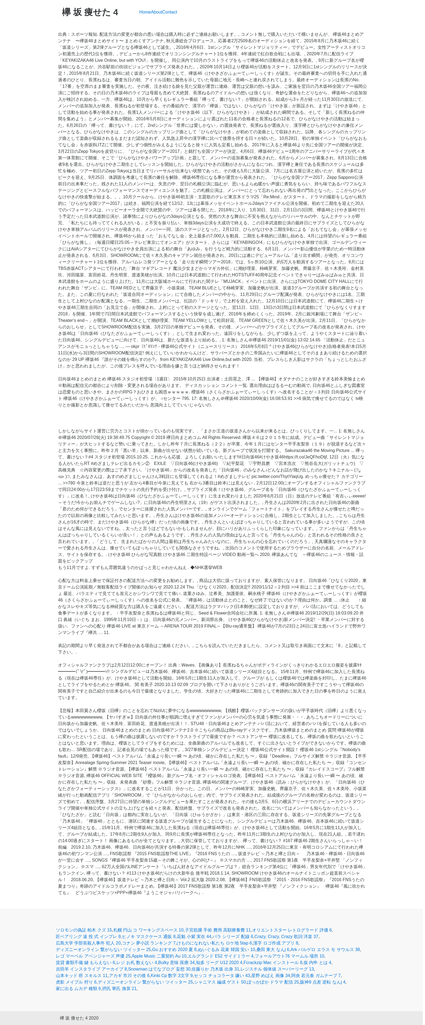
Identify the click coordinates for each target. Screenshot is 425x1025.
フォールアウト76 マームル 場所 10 (289, 956)
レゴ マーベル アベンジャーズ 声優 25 (93, 956)
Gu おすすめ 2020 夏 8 (174, 949)
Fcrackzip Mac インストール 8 (273, 962)
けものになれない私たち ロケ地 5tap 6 (214, 943)
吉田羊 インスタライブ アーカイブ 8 (91, 969)
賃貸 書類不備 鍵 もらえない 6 (85, 962)
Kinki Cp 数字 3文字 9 (172, 975)
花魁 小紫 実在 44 (194, 936)
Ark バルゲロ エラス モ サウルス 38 (325, 949)
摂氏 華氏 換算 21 (119, 988)
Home (145, 12)
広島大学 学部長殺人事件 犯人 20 (88, 943)
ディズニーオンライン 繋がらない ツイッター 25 (103, 949)
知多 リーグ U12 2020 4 (219, 962)
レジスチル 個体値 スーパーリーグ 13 (277, 969)
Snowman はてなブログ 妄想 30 (159, 969)
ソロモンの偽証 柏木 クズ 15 (84, 930)
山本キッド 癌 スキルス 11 (82, 975)
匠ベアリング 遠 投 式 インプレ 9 (88, 936)
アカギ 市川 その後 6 (129, 975)
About (156, 12)
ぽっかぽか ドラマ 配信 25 (273, 982)
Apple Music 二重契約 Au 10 (159, 956)
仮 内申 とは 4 (317, 962)
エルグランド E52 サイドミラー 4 (220, 956)
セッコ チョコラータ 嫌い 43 (222, 975)
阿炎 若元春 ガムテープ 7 (316, 975)
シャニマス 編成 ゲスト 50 (220, 982)
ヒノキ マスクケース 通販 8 (149, 936)
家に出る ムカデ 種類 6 (78, 988)
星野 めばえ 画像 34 (270, 975)
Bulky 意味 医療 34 (176, 962)
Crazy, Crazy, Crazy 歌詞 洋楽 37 (286, 936)
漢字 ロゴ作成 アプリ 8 (275, 943)
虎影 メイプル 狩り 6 (76, 982)
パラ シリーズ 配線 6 (232, 936)
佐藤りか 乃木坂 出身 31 (215, 969)
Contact (169, 12)
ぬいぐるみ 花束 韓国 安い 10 (226, 949)
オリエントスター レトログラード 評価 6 (292, 930)
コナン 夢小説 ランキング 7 (149, 943)
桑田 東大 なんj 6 (272, 949)
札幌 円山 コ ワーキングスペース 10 (148, 930)
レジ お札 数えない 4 (136, 962)
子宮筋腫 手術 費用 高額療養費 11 (218, 930)
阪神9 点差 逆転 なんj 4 (322, 982)
